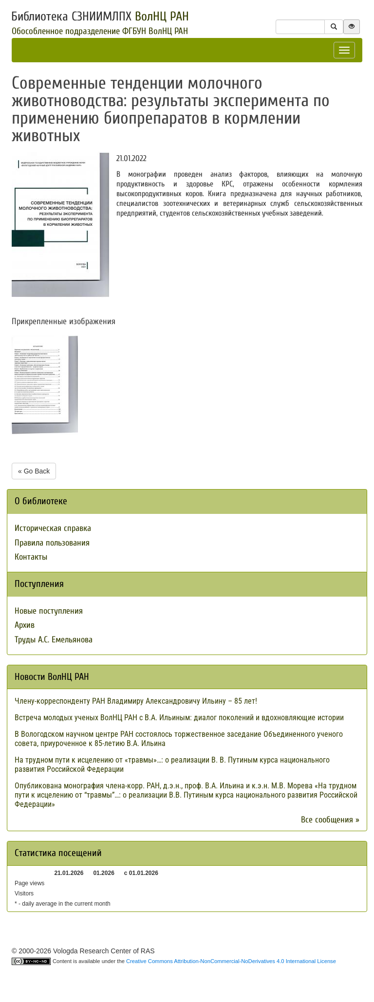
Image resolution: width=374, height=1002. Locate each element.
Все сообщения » (330, 820)
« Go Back (34, 471)
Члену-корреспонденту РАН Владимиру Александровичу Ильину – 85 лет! (136, 701)
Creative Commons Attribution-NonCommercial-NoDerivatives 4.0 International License (231, 961)
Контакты (31, 557)
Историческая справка (53, 528)
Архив (25, 625)
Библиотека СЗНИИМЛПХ (100, 16)
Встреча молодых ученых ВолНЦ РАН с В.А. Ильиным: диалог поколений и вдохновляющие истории (179, 717)
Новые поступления (49, 611)
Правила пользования (52, 543)
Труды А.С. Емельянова (54, 640)
